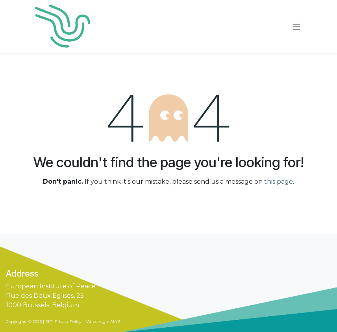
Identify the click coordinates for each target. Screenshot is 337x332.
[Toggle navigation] (296, 27)
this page (278, 181)
